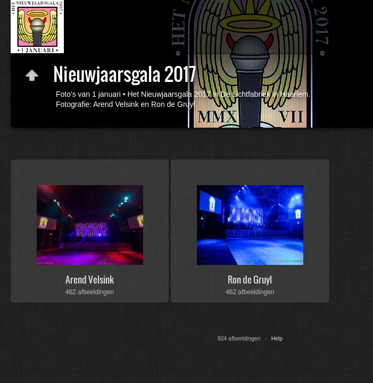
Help (277, 338)
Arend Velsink (89, 279)
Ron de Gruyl (250, 279)
